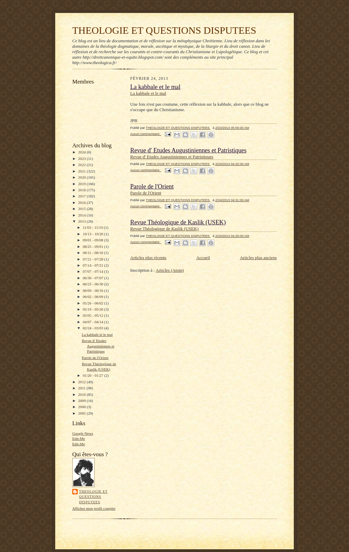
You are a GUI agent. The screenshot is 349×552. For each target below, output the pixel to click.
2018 (82, 190)
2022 (82, 165)
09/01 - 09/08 (93, 240)
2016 (82, 202)
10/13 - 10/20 (93, 234)
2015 (82, 209)
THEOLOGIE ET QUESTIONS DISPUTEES (164, 30)
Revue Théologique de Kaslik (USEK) (178, 222)
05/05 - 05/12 (93, 315)
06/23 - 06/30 (93, 284)
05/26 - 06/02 (93, 303)
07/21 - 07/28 (93, 259)
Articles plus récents (148, 257)
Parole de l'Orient (95, 358)
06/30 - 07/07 (93, 278)
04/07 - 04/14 (93, 322)
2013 (82, 221)
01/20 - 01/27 (93, 375)
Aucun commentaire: (145, 134)
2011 (82, 388)
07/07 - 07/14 (93, 271)
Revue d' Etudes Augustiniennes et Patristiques (98, 346)
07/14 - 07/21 (93, 265)
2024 (82, 152)
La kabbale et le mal (97, 334)
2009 (82, 401)
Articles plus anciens (258, 257)
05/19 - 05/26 (93, 309)
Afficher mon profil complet (94, 508)
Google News (82, 433)
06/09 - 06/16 (93, 290)
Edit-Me (78, 438)
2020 (82, 177)
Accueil (203, 257)
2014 (82, 215)
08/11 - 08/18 (93, 253)
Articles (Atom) (170, 270)
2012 (82, 382)
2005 (82, 413)
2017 (82, 196)
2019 (82, 184)
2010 (82, 394)
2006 (82, 407)
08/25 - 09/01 (93, 246)
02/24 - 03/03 (93, 328)
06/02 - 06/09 (93, 297)
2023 (82, 158)
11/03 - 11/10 (93, 227)
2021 (82, 171)
